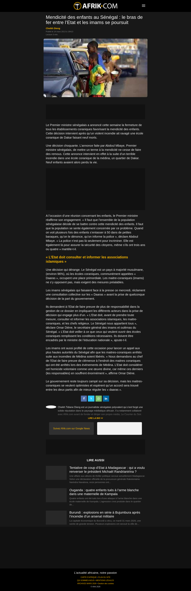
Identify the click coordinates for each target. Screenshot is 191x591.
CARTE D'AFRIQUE (89, 577)
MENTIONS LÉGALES (105, 580)
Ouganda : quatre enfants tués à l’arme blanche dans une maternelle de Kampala (104, 492)
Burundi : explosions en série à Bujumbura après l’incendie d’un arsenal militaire (104, 514)
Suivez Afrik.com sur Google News (71, 428)
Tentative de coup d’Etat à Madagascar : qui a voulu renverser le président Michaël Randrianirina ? (107, 469)
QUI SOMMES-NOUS (85, 580)
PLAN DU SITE (104, 577)
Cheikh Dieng (53, 28)
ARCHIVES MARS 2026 (86, 583)
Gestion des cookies (106, 583)
